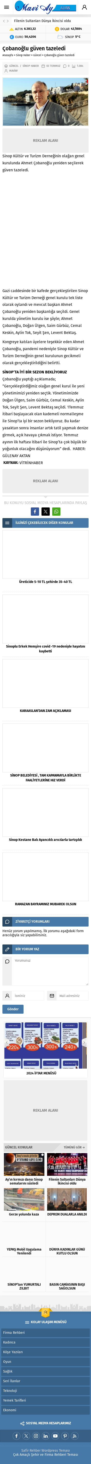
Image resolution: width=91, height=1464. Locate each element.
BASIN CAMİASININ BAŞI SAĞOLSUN (67, 1286)
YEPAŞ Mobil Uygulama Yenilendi (24, 1251)
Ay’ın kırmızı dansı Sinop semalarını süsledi (24, 1181)
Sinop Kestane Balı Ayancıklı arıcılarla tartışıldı (45, 840)
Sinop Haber (23, 55)
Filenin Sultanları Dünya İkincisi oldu (42, 21)
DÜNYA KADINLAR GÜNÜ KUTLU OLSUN (67, 1251)
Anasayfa (7, 55)
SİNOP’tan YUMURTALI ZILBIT (24, 1286)
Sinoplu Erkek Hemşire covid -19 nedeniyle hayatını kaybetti (45, 649)
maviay (13, 70)
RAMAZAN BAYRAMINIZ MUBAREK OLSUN (45, 904)
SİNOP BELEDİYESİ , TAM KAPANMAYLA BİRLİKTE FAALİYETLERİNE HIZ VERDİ (45, 778)
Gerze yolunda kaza (24, 1214)
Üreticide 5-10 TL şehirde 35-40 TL (45, 582)
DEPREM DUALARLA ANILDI (67, 1214)
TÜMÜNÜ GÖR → (74, 1147)
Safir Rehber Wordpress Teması (45, 1451)
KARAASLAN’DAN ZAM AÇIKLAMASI (45, 711)
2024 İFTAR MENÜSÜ (45, 1073)
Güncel (37, 55)
